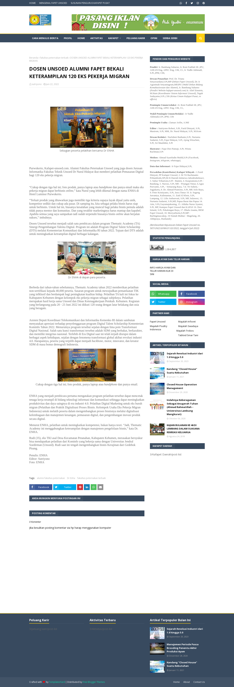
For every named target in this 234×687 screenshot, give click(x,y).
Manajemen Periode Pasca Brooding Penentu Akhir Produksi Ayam (183, 648)
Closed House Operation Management (182, 386)
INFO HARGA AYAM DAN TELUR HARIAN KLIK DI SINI (163, 271)
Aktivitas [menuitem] (96, 38)
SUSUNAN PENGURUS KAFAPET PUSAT (90, 3)
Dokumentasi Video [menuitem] (45, 46)
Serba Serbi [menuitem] (170, 38)
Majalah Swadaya (188, 326)
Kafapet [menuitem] (113, 38)
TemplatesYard (57, 682)
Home (176, 682)
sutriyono (37, 84)
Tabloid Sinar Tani (188, 335)
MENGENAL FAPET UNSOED (53, 3)
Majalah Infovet (187, 321)
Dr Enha (71, 478)
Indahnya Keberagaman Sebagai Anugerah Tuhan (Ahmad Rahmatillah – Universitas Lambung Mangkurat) (182, 407)
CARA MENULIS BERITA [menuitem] (45, 38)
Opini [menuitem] (153, 38)
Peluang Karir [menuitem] (136, 38)
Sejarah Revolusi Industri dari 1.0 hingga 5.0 (185, 355)
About (186, 682)
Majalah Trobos (185, 330)
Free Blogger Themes (94, 682)
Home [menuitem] (81, 38)
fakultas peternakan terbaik (54, 57)
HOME (32, 3)
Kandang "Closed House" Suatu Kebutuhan (182, 370)
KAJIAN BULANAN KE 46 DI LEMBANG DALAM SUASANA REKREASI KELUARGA (183, 428)
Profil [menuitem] (68, 38)
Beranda (33, 57)
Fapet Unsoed (157, 321)
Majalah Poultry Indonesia (158, 327)
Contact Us (199, 682)
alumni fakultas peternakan (51, 478)
